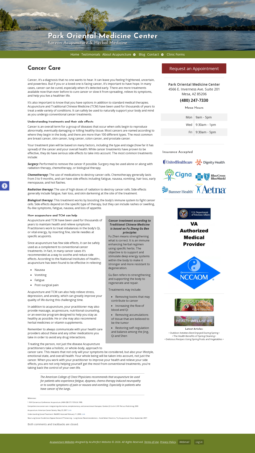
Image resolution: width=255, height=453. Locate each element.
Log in (199, 442)
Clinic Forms (176, 54)
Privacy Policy (168, 442)
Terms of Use (151, 442)
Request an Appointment (194, 68)
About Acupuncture (116, 54)
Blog (142, 54)
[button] (4, 185)
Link (69, 410)
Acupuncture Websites (62, 442)
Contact (153, 54)
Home (74, 54)
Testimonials (90, 54)
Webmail (184, 442)
